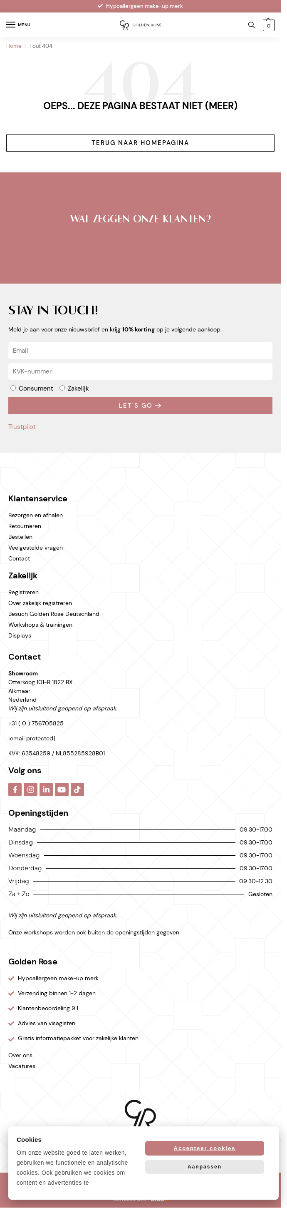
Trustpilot (22, 237)
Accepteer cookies (205, 1148)
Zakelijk (78, 388)
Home (13, 46)
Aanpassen (205, 1167)
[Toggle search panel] (251, 24)
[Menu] (18, 25)
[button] (269, 25)
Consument (36, 388)
